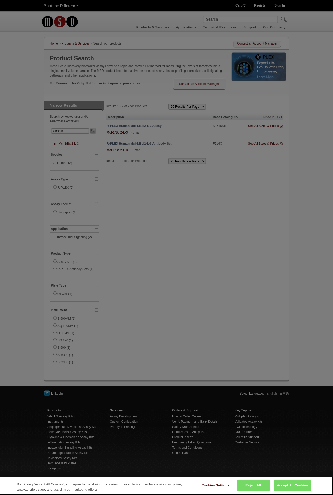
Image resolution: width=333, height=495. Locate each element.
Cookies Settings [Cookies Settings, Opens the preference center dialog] (216, 489)
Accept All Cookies (292, 489)
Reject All (253, 489)
